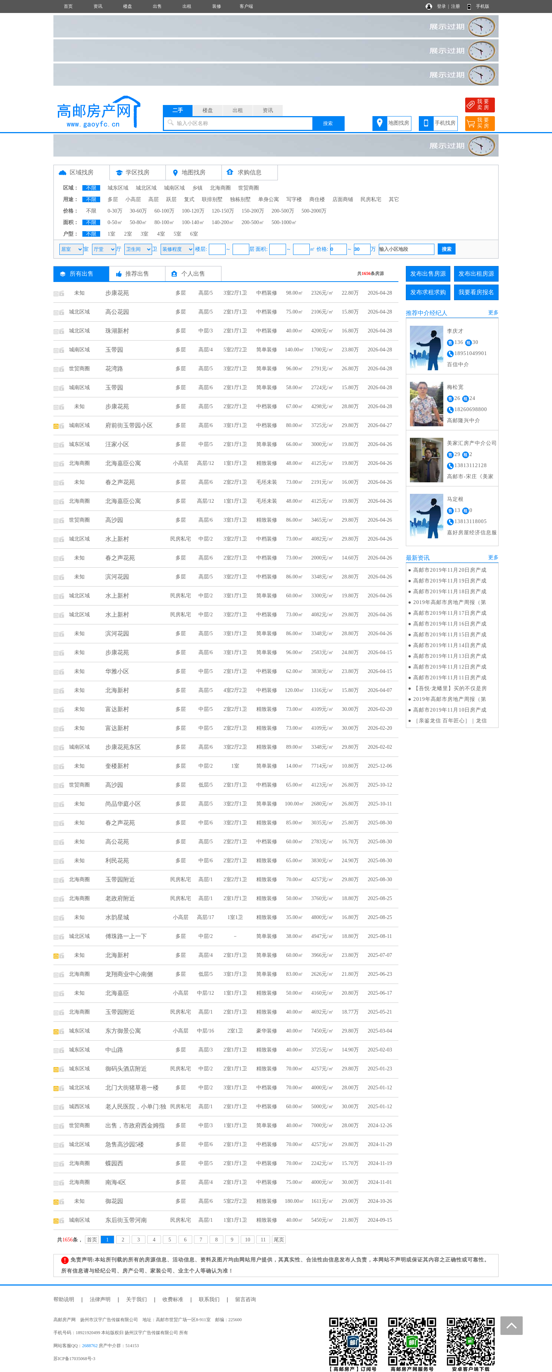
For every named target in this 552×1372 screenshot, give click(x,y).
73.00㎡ (294, 482)
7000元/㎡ (322, 1125)
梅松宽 (455, 387)
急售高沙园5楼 (124, 1144)
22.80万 (350, 293)
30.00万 (350, 709)
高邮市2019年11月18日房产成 (450, 591)
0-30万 (115, 211)
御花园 (114, 1201)
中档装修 (266, 293)
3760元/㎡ (322, 898)
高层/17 (205, 917)
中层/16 (205, 1031)
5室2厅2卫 (235, 349)
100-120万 (193, 211)
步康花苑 (117, 293)
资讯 (97, 6)
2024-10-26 (380, 1201)
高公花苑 (117, 841)
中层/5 (205, 444)
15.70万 (350, 1163)
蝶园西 (114, 1163)
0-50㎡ (115, 222)
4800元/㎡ (322, 917)
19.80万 (350, 444)
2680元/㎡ (322, 804)
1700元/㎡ (322, 349)
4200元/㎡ (322, 331)
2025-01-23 (380, 1068)
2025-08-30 (380, 823)
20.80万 (350, 993)
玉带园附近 (120, 879)
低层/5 (205, 785)
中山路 (114, 1050)
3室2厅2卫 (235, 747)
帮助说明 (63, 1299)
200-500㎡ (253, 222)
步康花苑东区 (123, 747)
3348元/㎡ (322, 577)
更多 (493, 312)
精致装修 (266, 463)
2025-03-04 (380, 1031)
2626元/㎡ (322, 974)
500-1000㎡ (284, 222)
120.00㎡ (295, 690)
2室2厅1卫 (235, 406)
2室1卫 (235, 1031)
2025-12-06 (380, 766)
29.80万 (350, 425)
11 (263, 1240)
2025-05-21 (380, 1012)
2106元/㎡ (322, 312)
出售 (157, 6)
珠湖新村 (117, 331)
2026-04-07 (380, 690)
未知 (79, 293)
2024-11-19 (380, 1163)
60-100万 (164, 211)
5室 (177, 234)
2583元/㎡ (322, 652)
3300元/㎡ (322, 595)
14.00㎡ (294, 766)
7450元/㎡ (322, 1031)
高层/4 (205, 349)
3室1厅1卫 (235, 425)
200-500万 (283, 211)
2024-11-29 (380, 1144)
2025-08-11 (380, 936)
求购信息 (250, 172)
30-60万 (138, 211)
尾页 (279, 1240)
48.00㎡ (294, 463)
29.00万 (350, 1201)
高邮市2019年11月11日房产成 (450, 677)
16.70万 (350, 841)
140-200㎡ (223, 222)
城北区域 (146, 188)
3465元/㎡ (322, 520)
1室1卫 (235, 917)
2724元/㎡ (322, 387)
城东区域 (118, 188)
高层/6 (205, 387)
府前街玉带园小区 (129, 425)
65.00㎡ (294, 785)
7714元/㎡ (322, 766)
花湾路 (114, 368)
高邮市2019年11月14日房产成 (450, 645)
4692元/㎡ (322, 1012)
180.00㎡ (295, 1201)
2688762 (90, 1345)
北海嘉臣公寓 (123, 463)
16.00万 (350, 482)
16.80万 (350, 331)
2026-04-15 (380, 652)
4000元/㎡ (322, 1087)
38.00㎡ (294, 936)
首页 (68, 6)
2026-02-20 (380, 709)
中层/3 (205, 331)
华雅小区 (117, 671)
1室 (111, 234)
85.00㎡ (294, 823)
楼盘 (127, 6)
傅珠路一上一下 (126, 936)
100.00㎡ (295, 804)
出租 (187, 6)
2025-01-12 (380, 1087)
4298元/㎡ (322, 406)
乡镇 (197, 188)
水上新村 (117, 539)
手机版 (482, 6)
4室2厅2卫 (235, 690)
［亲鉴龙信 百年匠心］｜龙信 (450, 720)
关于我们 (136, 1299)
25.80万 (350, 823)
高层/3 (205, 1050)
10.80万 (350, 766)
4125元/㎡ (322, 463)
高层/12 (205, 463)
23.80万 (350, 349)
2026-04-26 (380, 444)
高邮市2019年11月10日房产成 (450, 710)
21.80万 (350, 974)
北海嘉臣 (117, 993)
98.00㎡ (294, 293)
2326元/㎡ (322, 293)
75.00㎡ (294, 312)
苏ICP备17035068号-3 (74, 1358)
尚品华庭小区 (123, 804)
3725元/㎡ (322, 425)
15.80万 (350, 312)
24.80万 (350, 652)
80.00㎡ (294, 425)
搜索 (328, 123)
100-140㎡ (193, 222)
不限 (91, 188)
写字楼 (294, 199)
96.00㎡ (294, 368)
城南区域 (174, 188)
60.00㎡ (294, 595)
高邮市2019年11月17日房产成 (450, 613)
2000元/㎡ (322, 558)
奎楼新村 (117, 766)
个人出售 (193, 273)
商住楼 (317, 199)
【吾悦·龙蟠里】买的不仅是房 (450, 688)
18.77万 (350, 1012)
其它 (394, 199)
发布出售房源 (428, 273)
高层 (153, 199)
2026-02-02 (380, 747)
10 (247, 1240)
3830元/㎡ (322, 860)
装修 (216, 6)
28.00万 (350, 1087)
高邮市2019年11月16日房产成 (450, 624)
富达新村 (117, 709)
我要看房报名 (476, 292)
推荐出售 (137, 273)
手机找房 (445, 123)
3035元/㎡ (322, 823)
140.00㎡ (295, 349)
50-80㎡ (138, 222)
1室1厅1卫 (235, 463)
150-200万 (253, 211)
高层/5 (205, 293)
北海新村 (117, 690)
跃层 (171, 199)
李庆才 (455, 331)
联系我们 (209, 1299)
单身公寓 (268, 199)
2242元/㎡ (322, 1163)
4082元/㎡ (322, 539)
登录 (441, 6)
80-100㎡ (164, 222)
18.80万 (350, 898)
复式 (189, 199)
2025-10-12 (380, 785)
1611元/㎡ (322, 1201)
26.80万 (350, 368)
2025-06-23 (380, 974)
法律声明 (100, 1299)
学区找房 (138, 172)
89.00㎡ (294, 747)
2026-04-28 (380, 293)
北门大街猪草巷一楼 (132, 1087)
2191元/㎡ (322, 482)
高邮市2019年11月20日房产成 (450, 570)
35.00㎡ (294, 917)
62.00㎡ (294, 671)
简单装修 (266, 349)
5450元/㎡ (322, 1220)
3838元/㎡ (322, 671)
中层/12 (205, 993)
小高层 (133, 199)
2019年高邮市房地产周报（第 (449, 602)
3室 (144, 234)
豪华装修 (266, 1031)
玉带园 (114, 350)
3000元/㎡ (322, 444)
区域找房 (81, 172)
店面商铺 (342, 199)
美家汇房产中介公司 (472, 443)
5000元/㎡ (322, 1106)
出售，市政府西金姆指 (135, 1125)
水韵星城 (117, 917)
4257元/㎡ (322, 879)
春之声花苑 (120, 482)
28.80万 (350, 406)
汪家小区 (117, 444)
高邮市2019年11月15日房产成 (450, 634)
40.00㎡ (294, 331)
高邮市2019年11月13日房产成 (450, 656)
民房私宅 (371, 199)
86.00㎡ (294, 520)
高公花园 (117, 312)
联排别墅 (212, 199)
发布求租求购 (428, 292)
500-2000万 (314, 211)
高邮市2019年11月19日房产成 (450, 581)
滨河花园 (117, 577)
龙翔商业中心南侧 (129, 974)
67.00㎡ (294, 406)
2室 (128, 234)
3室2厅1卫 (235, 293)
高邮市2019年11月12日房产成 (450, 667)
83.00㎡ (294, 974)
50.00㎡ (294, 898)
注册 (455, 6)
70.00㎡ (294, 879)
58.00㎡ (294, 387)
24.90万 (350, 860)
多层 (113, 199)
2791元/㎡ (322, 368)
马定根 (455, 499)
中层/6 (205, 823)
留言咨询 (245, 1299)
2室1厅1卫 (235, 312)
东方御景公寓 (123, 1031)
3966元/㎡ (322, 955)
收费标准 (172, 1299)
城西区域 (79, 1106)
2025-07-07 (380, 955)
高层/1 (205, 879)
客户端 (246, 6)
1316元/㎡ (322, 690)
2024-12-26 (380, 1125)
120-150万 (223, 211)
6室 (194, 234)
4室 (161, 234)
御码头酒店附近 (126, 1069)
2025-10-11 (380, 804)
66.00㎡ (294, 444)
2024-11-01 (380, 1182)
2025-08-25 (380, 898)
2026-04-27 (380, 425)
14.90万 (350, 1050)
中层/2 (205, 539)
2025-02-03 (380, 1050)
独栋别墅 (240, 199)
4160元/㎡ (322, 993)
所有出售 (81, 273)
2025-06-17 (380, 993)
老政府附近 (120, 898)
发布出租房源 (476, 273)
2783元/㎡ (322, 841)
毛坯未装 (266, 482)
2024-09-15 (380, 1220)
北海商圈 (220, 188)
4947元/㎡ (322, 936)
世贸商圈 (248, 188)
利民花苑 (117, 860)
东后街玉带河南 (126, 1220)
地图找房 (398, 123)
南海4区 (115, 1182)
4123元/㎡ (322, 785)
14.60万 (350, 558)
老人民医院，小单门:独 (135, 1106)
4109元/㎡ (322, 709)
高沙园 (114, 520)
